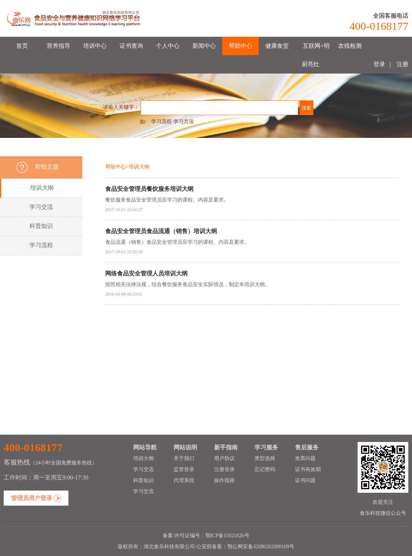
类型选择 (265, 458)
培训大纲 (42, 188)
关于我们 (184, 458)
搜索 (306, 108)
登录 (379, 64)
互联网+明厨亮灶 (316, 55)
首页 (22, 46)
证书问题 (305, 480)
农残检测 (350, 46)
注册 (401, 64)
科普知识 (41, 226)
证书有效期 (308, 469)
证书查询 (131, 46)
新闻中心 (204, 46)
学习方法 (183, 121)
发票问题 (305, 458)
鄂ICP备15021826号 (227, 535)
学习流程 (161, 121)
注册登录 (224, 469)
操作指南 (224, 480)
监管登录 (184, 469)
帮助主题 (46, 167)
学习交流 (41, 207)
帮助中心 (240, 46)
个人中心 (168, 46)
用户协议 (224, 458)
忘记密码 (265, 469)
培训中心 (95, 46)
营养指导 (58, 46)
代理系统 (184, 480)
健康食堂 (277, 46)
